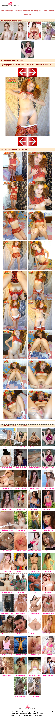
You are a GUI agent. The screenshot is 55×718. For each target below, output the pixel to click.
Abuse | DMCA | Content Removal (34, 715)
